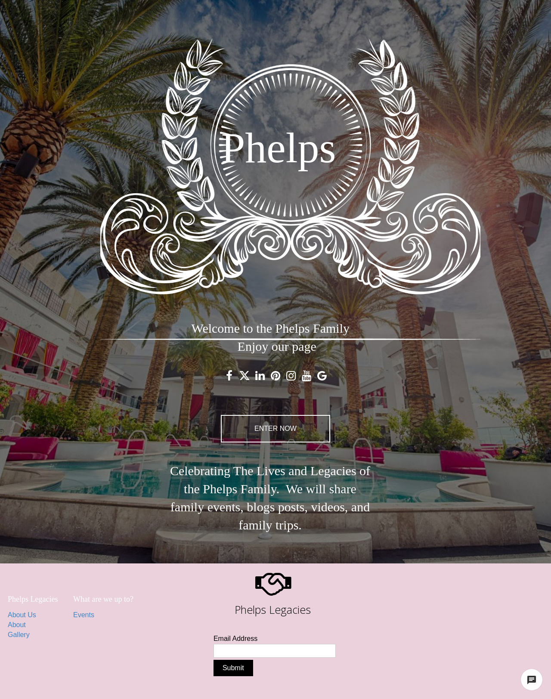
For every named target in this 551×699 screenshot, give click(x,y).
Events (83, 615)
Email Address (235, 638)
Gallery (19, 634)
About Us (22, 615)
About (17, 624)
